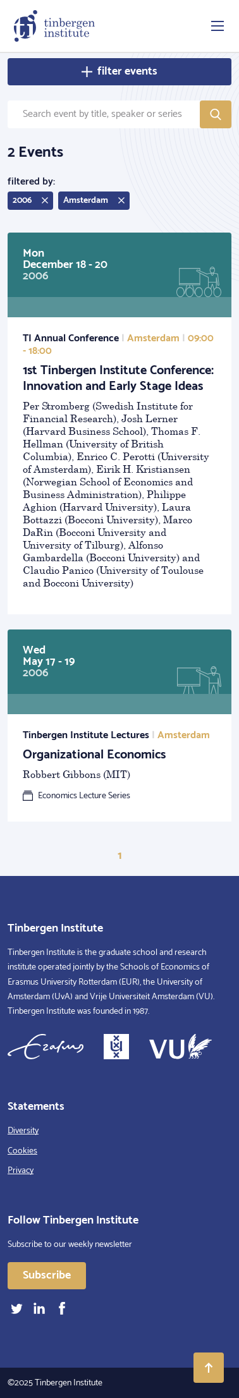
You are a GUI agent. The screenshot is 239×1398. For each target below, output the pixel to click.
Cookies (22, 1151)
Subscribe (47, 1275)
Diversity (23, 1131)
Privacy (21, 1171)
